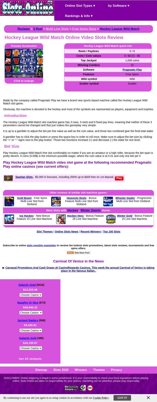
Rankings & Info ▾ (75, 15)
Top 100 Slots (111, 231)
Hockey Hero (75, 215)
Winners (81, 370)
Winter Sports (91, 210)
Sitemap (41, 370)
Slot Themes (45, 231)
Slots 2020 (60, 370)
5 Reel (37, 28)
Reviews (24, 28)
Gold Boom (24, 198)
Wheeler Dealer (125, 198)
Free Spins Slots (84, 28)
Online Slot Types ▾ (76, 5)
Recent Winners (91, 231)
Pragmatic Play (132, 69)
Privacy (116, 370)
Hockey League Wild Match (119, 28)
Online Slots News (66, 231)
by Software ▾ (115, 5)
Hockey (72, 210)
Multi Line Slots (57, 28)
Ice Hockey (27, 215)
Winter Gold (124, 215)
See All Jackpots (30, 358)
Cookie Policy (101, 397)
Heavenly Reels (77, 198)
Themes (99, 370)
